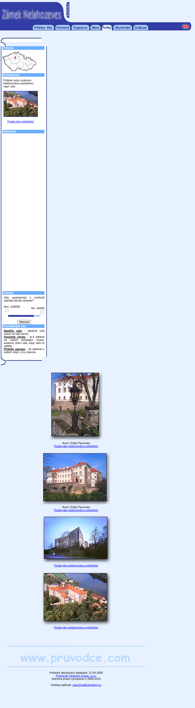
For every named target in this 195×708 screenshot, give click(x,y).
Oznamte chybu (14, 336)
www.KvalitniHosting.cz (87, 684)
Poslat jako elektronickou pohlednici (76, 446)
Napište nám (13, 330)
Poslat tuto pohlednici (20, 121)
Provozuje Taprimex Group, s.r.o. (76, 675)
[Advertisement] (130, 9)
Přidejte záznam (14, 349)
